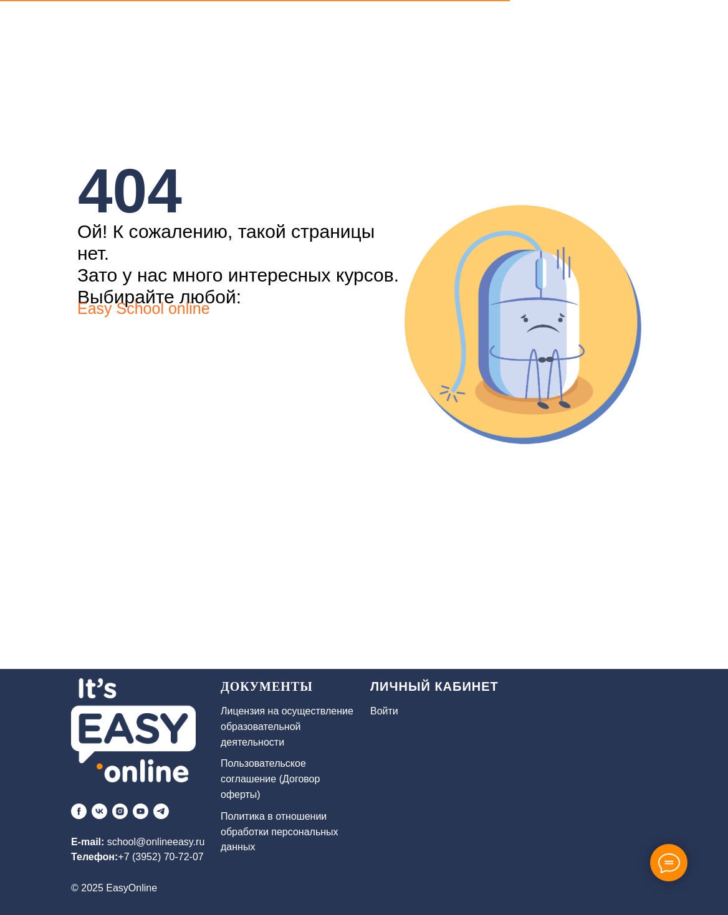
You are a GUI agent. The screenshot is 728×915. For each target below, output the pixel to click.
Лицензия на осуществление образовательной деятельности (287, 726)
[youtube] (140, 811)
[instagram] (120, 811)
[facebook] (79, 811)
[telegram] (161, 811)
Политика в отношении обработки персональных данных (279, 832)
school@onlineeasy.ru (155, 842)
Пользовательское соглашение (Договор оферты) (270, 779)
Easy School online (143, 308)
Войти (384, 711)
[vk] (99, 811)
